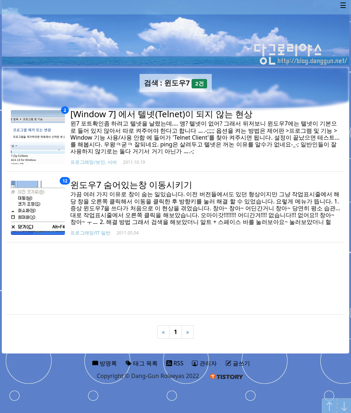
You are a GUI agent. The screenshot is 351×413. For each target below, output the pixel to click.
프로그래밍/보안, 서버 (93, 162)
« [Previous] (163, 332)
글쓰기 (237, 363)
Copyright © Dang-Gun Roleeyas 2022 (148, 376)
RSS (175, 363)
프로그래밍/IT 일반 (90, 232)
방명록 (104, 363)
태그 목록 (141, 363)
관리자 (204, 363)
